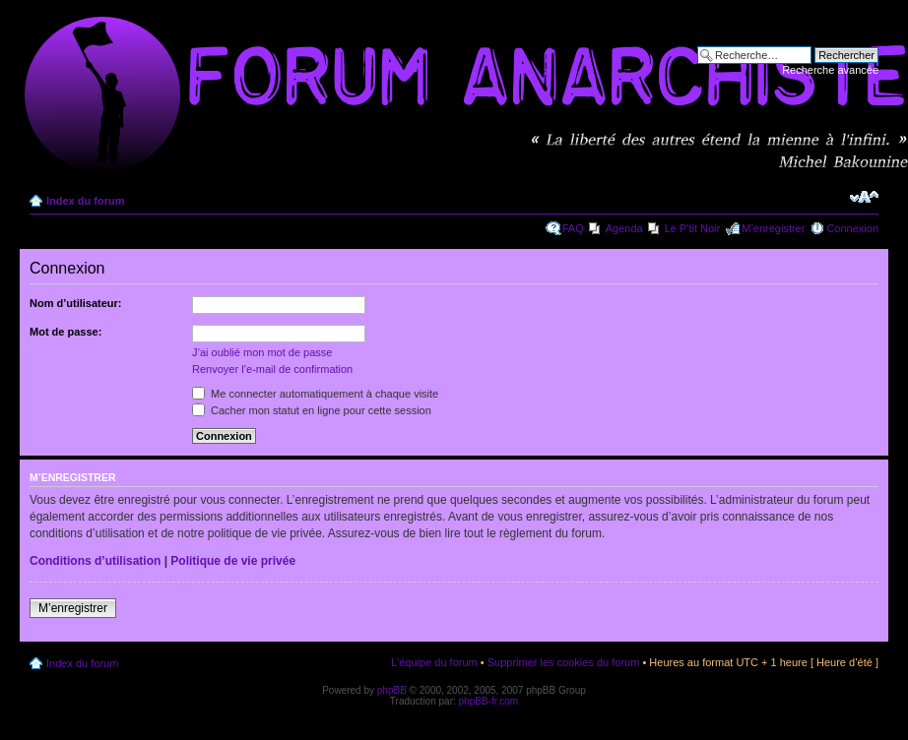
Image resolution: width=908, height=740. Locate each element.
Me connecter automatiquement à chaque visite (315, 394)
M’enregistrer (773, 228)
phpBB (392, 690)
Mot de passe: (65, 332)
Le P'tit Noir (693, 228)
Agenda (624, 228)
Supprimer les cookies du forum (563, 662)
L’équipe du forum (434, 662)
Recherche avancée (830, 70)
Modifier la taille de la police (864, 197)
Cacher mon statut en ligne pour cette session (311, 410)
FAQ (573, 228)
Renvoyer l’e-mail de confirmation (272, 369)
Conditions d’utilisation (95, 561)
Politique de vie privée (232, 561)
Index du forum (85, 201)
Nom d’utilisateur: (76, 303)
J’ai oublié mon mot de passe (262, 352)
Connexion (852, 228)
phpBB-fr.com (489, 701)
